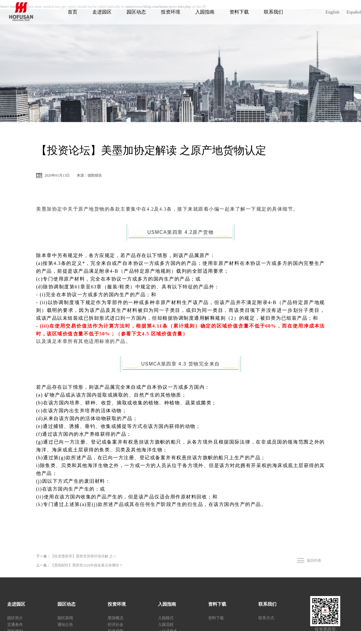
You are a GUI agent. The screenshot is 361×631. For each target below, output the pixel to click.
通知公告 (65, 624)
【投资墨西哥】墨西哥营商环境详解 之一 (83, 556)
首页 (72, 11)
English (332, 12)
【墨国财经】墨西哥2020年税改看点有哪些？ (87, 565)
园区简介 (15, 618)
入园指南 (204, 11)
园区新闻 (65, 618)
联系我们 (273, 11)
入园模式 (166, 618)
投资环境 (170, 11)
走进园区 (102, 11)
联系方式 (266, 618)
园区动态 (136, 11)
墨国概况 (115, 618)
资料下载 (239, 11)
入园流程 (166, 624)
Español (354, 12)
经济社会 (115, 624)
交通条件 (15, 624)
